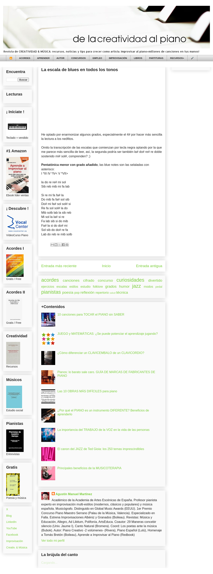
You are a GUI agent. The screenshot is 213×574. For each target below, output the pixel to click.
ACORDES (24, 58)
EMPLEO (97, 58)
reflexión (87, 292)
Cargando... (49, 562)
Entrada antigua (149, 266)
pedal (158, 286)
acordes (50, 280)
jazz (136, 286)
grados (111, 286)
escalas (62, 286)
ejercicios (47, 286)
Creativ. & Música (16, 547)
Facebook (12, 534)
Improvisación (14, 541)
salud (113, 292)
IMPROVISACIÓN (118, 58)
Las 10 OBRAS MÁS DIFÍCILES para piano (87, 391)
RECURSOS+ (177, 58)
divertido (155, 280)
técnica (122, 292)
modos (148, 286)
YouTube (11, 528)
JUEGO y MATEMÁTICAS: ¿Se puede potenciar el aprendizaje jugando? (107, 333)
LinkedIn (11, 521)
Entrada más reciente (58, 266)
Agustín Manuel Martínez (74, 494)
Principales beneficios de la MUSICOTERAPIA (89, 468)
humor (124, 286)
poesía (67, 292)
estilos (73, 286)
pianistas (51, 292)
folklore (98, 286)
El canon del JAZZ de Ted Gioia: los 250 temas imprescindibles (100, 449)
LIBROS (138, 58)
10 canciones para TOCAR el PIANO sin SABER (90, 314)
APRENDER (43, 58)
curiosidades (130, 280)
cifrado (88, 280)
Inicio (106, 266)
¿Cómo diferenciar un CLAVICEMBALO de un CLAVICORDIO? (100, 353)
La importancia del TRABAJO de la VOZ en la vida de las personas (103, 429)
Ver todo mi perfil (52, 540)
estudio (86, 286)
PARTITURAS (156, 58)
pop (77, 292)
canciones (71, 280)
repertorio (102, 292)
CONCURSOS (78, 58)
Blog (9, 515)
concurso (105, 280)
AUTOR (60, 58)
